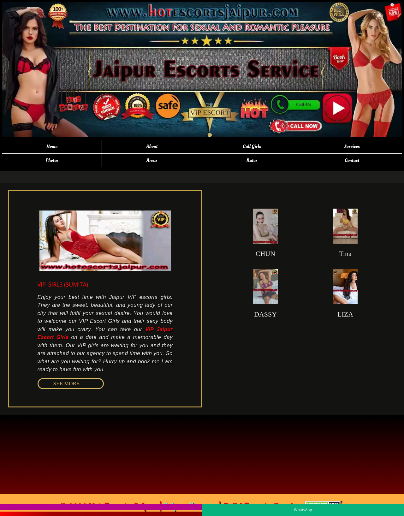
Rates (252, 160)
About (151, 146)
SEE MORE (66, 384)
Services (352, 146)
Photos (51, 160)
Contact (352, 160)
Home (51, 146)
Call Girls (252, 146)
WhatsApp (303, 510)
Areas (151, 160)
